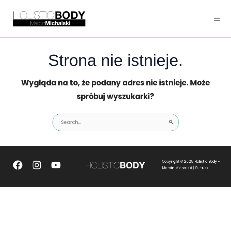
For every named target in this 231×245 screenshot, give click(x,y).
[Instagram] (36, 165)
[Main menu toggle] (217, 19)
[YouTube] (55, 165)
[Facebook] (17, 165)
